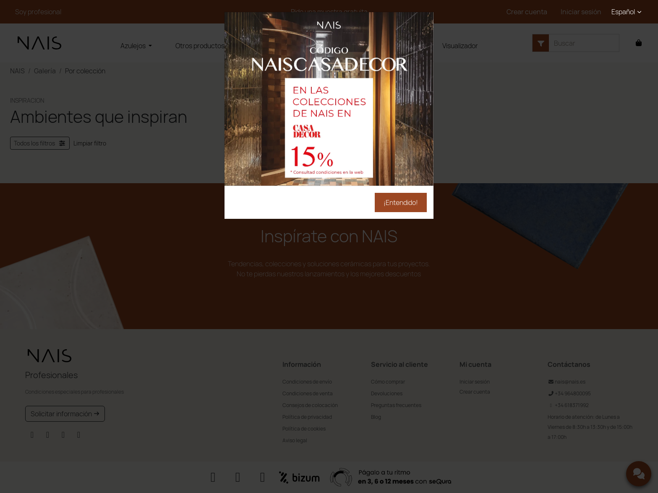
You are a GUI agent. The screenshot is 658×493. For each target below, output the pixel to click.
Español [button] (623, 11)
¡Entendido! (401, 202)
